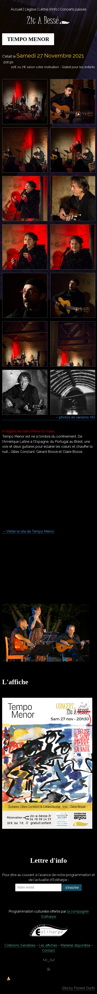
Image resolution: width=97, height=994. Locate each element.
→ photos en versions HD (75, 417)
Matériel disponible (75, 945)
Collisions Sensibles (20, 945)
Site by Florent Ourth (78, 988)
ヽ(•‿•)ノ (48, 960)
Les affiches (48, 945)
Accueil (16, 9)
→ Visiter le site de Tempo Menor (28, 531)
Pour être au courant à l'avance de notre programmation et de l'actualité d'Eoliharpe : (48, 877)
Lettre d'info (48, 9)
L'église (30, 9)
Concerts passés (73, 9)
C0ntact (48, 950)
